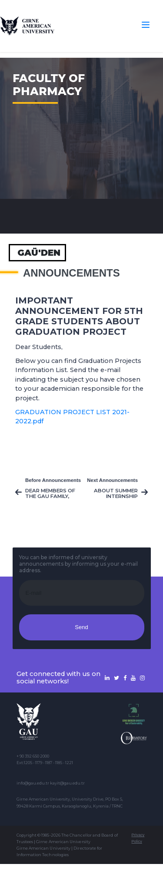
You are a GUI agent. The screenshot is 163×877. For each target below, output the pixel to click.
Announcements (71, 273)
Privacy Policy (137, 838)
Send (81, 627)
